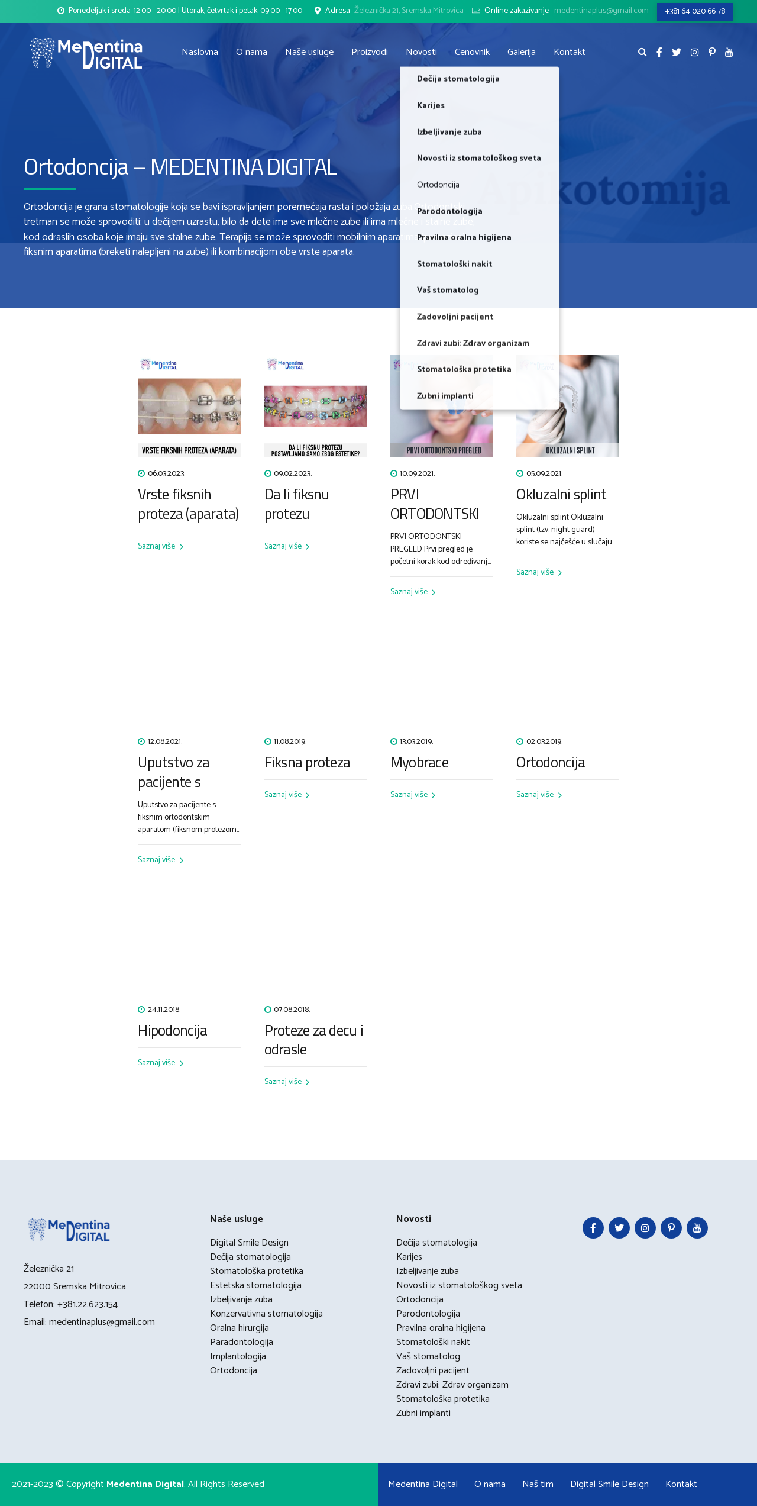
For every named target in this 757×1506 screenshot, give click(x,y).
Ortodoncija (550, 762)
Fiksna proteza (307, 762)
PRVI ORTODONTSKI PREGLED (435, 514)
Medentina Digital (423, 1484)
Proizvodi (369, 52)
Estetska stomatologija (256, 1286)
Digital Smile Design (249, 1243)
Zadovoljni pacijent (433, 1371)
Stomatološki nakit (433, 1342)
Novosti (421, 52)
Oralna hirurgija (239, 1328)
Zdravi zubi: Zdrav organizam (452, 1385)
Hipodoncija (172, 1030)
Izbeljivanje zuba (241, 1300)
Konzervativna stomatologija (266, 1314)
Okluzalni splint (561, 494)
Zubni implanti (423, 1413)
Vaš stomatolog (428, 1357)
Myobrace (419, 762)
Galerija (521, 52)
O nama (251, 52)
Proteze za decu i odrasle (313, 1040)
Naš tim (538, 1484)
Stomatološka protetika (256, 1271)
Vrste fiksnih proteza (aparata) (188, 504)
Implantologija (238, 1357)
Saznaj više (156, 546)
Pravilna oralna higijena (441, 1328)
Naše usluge (309, 52)
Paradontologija (241, 1342)
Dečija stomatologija (250, 1257)
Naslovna (200, 52)
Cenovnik (472, 52)
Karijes (409, 1257)
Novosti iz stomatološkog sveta (459, 1286)
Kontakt (569, 52)
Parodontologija (428, 1314)
